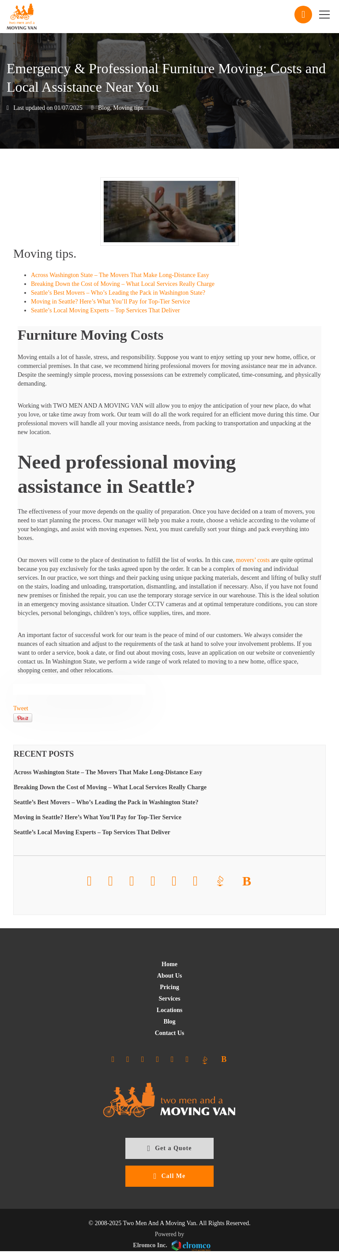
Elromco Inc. (171, 1245)
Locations (169, 1010)
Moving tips (128, 108)
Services (170, 998)
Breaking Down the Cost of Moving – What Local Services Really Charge (123, 284)
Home (169, 964)
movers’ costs (253, 560)
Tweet (20, 708)
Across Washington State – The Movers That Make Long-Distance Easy (120, 275)
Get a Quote (169, 1148)
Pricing (169, 987)
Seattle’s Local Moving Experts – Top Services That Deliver (105, 310)
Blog (104, 108)
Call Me (169, 1176)
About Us (169, 975)
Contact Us (170, 1033)
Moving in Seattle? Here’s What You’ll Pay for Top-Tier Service (110, 301)
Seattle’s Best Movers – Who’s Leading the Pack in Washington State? (118, 292)
